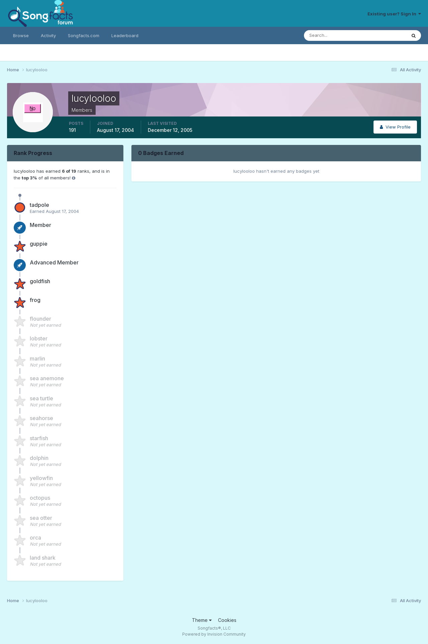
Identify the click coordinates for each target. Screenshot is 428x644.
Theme (202, 620)
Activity (48, 35)
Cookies (227, 620)
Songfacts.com (83, 35)
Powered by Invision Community (214, 634)
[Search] (333, 35)
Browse (21, 35)
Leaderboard (124, 35)
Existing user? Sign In (394, 13)
